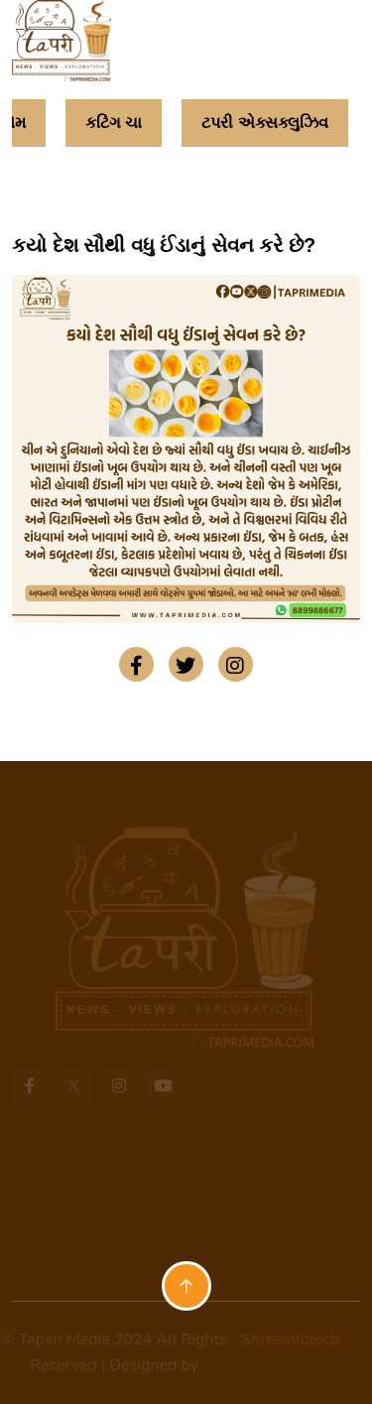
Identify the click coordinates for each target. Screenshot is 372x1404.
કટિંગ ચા (113, 122)
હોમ (13, 122)
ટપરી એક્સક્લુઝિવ (264, 122)
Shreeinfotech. (286, 1339)
